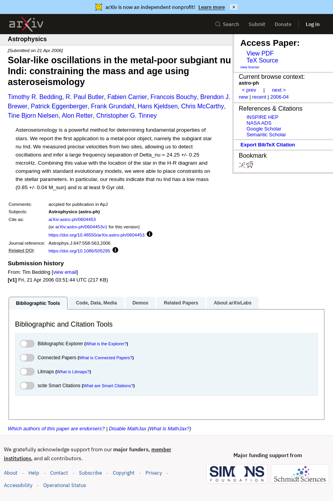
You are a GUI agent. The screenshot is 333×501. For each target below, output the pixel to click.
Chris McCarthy (202, 106)
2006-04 (279, 97)
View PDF (259, 53)
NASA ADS (259, 123)
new (243, 97)
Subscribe (90, 473)
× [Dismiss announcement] (233, 7)
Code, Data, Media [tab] (96, 303)
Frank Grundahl (112, 106)
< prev (249, 90)
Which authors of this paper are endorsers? (56, 428)
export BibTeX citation (267, 145)
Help (33, 473)
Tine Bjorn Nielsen (33, 115)
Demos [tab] (140, 303)
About (11, 473)
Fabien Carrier (127, 97)
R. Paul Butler (85, 97)
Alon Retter (77, 115)
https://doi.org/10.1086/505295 (79, 250)
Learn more (211, 7)
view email (65, 272)
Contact (59, 473)
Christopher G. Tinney (126, 115)
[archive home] (26, 24)
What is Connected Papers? (105, 357)
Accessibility (18, 485)
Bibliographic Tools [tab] (38, 303)
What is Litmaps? (73, 371)
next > (279, 90)
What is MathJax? (169, 428)
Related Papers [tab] (181, 303)
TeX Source (262, 60)
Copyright (124, 473)
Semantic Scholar (266, 134)
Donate (283, 24)
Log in (313, 24)
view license (249, 67)
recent (259, 97)
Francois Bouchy (174, 97)
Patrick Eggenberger (59, 106)
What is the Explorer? (106, 343)
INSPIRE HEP (263, 117)
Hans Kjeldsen (158, 106)
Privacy (153, 473)
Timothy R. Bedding (35, 97)
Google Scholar (264, 129)
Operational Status (64, 485)
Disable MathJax (127, 428)
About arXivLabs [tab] (232, 303)
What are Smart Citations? (108, 385)
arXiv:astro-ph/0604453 (72, 219)
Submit (257, 24)
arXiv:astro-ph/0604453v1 (81, 226)
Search (227, 24)
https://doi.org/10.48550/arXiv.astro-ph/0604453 (97, 234)
